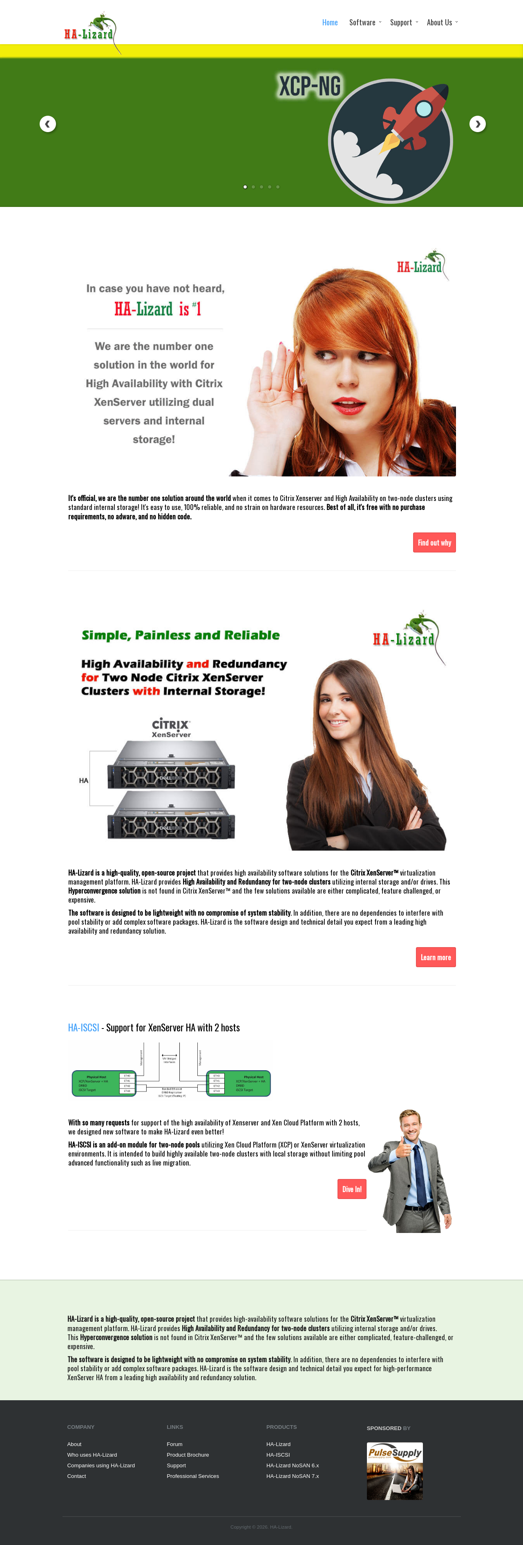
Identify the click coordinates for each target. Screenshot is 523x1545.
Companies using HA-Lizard (101, 1465)
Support (401, 21)
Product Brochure (188, 1455)
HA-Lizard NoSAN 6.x (292, 1465)
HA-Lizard (278, 1444)
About (74, 1444)
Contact (76, 1476)
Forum (174, 1444)
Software (362, 21)
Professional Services (193, 1476)
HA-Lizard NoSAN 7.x (292, 1476)
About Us (439, 21)
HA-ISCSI (278, 1455)
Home (330, 21)
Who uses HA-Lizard (92, 1455)
